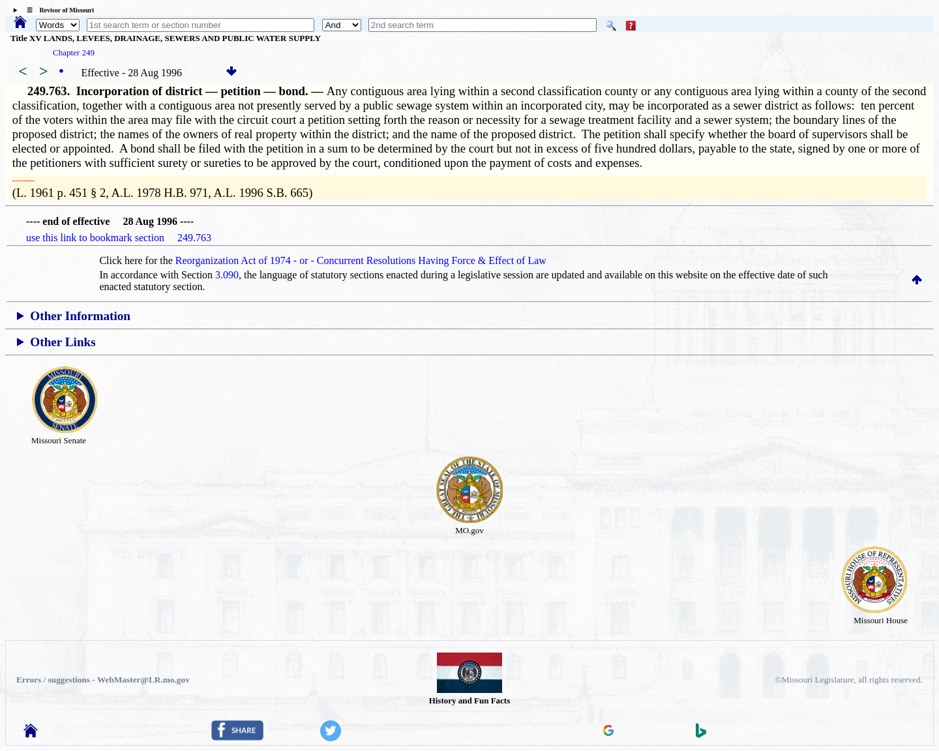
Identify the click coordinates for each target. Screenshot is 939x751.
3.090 (227, 274)
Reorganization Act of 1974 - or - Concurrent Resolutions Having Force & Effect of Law (360, 260)
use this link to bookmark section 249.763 (118, 237)
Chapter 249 (74, 52)
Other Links (62, 342)
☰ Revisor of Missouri (57, 10)
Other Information (80, 316)
